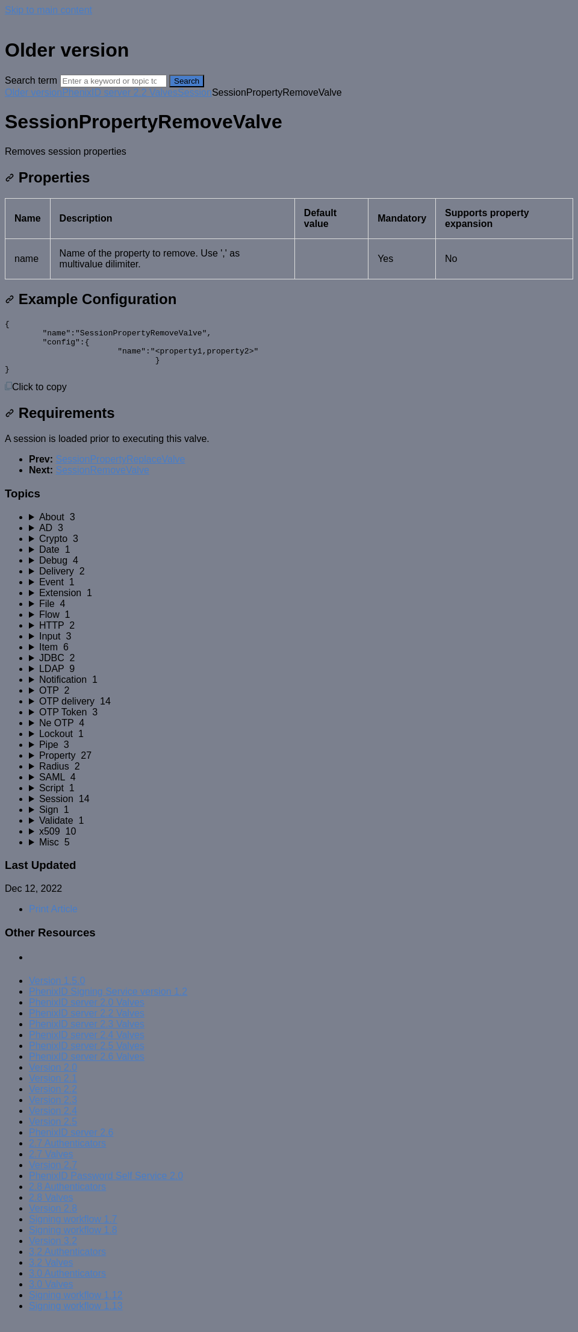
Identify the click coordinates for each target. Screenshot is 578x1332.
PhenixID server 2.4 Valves (86, 1046)
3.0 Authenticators (67, 1284)
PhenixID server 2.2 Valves (120, 92)
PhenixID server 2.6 (71, 1143)
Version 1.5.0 (57, 991)
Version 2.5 (53, 1132)
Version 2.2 (53, 1100)
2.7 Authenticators (67, 1154)
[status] (289, 151)
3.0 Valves (51, 1295)
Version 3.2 (53, 1251)
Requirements (60, 423)
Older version (33, 92)
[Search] (113, 81)
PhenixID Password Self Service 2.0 (106, 1186)
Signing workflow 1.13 (76, 1317)
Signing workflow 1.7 (73, 1230)
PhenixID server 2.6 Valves (86, 1067)
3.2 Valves (51, 1273)
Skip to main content (48, 10)
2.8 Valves (51, 1208)
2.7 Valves (51, 1165)
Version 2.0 (53, 1078)
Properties (47, 177)
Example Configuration (90, 299)
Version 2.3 (53, 1111)
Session (195, 92)
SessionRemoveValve (102, 481)
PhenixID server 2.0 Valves (86, 1013)
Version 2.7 (53, 1176)
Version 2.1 (53, 1089)
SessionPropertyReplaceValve (120, 470)
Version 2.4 (53, 1121)
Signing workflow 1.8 (73, 1241)
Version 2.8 (53, 1219)
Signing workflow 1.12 (76, 1306)
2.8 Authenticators (67, 1197)
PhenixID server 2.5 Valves (86, 1056)
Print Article (53, 920)
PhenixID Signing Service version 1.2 (108, 1002)
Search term (31, 80)
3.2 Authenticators (67, 1262)
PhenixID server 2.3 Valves (86, 1035)
